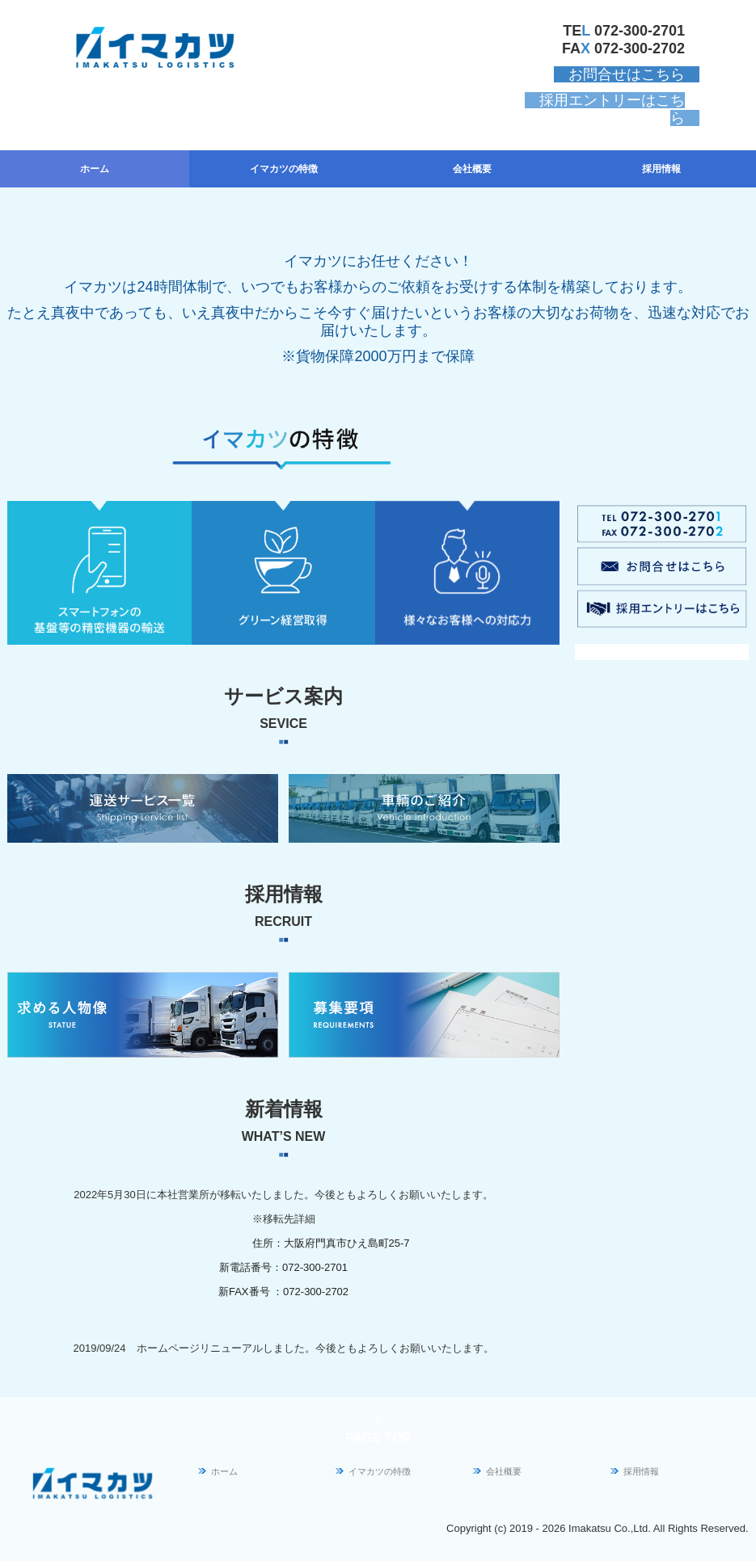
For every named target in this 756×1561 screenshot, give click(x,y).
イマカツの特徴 (284, 169)
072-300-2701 (639, 31)
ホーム (94, 169)
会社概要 (472, 169)
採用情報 (661, 169)
